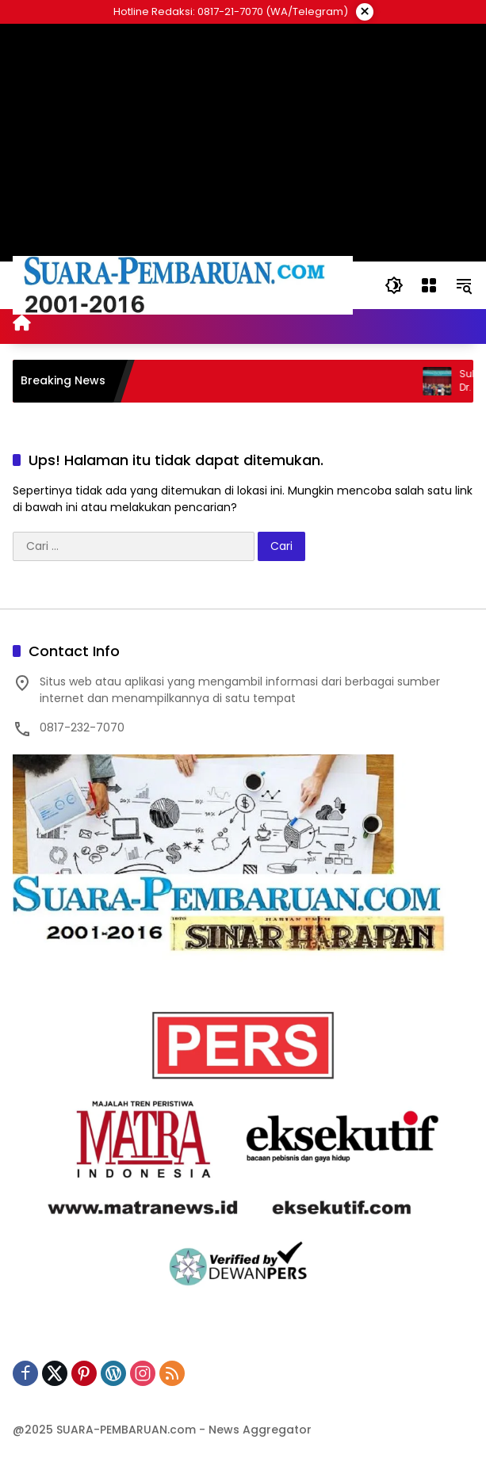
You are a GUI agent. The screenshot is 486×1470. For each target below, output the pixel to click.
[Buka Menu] (428, 285)
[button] (394, 285)
